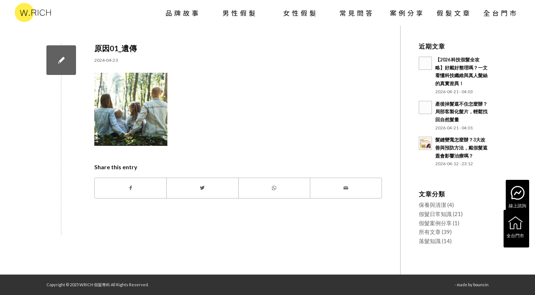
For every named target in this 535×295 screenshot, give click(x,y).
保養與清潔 (432, 204)
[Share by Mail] (346, 188)
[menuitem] (183, 13)
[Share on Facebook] (130, 188)
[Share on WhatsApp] (274, 188)
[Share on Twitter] (202, 188)
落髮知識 (430, 241)
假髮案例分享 (435, 223)
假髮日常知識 (435, 214)
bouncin (481, 284)
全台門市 (515, 226)
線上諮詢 (517, 196)
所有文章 (430, 231)
